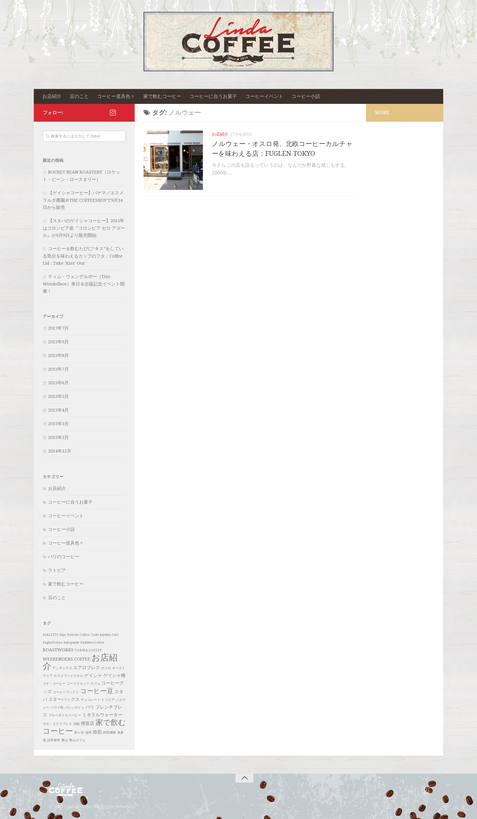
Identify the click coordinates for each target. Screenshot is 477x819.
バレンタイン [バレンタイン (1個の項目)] (74, 708)
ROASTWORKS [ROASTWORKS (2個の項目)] (58, 650)
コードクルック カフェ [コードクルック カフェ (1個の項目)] (83, 683)
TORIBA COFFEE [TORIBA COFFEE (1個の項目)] (88, 650)
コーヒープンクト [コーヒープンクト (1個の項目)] (66, 692)
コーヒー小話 (306, 96)
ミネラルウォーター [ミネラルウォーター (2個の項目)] (102, 715)
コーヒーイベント (264, 96)
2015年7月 (58, 369)
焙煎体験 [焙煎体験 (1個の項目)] (109, 732)
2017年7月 (58, 328)
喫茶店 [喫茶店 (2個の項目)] (87, 723)
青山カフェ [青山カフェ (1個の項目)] (77, 740)
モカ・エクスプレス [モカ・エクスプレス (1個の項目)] (57, 724)
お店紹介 (51, 96)
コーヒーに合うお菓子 (213, 96)
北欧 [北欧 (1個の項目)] (76, 724)
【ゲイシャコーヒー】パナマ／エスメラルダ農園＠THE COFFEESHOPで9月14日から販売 (83, 200)
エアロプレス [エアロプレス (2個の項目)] (86, 667)
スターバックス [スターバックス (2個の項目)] (64, 699)
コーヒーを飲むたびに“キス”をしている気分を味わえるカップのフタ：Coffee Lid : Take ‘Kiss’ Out (83, 256)
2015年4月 (58, 410)
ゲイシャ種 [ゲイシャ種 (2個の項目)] (114, 675)
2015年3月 (58, 423)
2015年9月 (58, 342)
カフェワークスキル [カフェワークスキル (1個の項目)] (68, 676)
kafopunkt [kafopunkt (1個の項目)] (71, 643)
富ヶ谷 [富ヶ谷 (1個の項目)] (79, 732)
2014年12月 (59, 451)
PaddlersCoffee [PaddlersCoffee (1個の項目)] (92, 643)
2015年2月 (58, 437)
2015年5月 (58, 396)
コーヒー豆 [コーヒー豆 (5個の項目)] (96, 691)
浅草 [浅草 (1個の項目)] (88, 732)
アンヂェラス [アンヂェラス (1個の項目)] (62, 668)
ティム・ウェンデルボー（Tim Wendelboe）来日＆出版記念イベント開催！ (84, 284)
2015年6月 (58, 382)
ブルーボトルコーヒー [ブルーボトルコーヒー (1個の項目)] (64, 715)
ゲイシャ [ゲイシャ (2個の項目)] (93, 675)
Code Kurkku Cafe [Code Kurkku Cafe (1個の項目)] (104, 635)
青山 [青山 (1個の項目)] (64, 740)
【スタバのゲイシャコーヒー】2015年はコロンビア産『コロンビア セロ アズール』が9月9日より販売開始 (84, 228)
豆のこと (79, 96)
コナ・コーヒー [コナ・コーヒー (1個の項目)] (54, 683)
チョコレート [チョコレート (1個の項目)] (90, 700)
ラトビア (57, 570)
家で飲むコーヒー (162, 96)
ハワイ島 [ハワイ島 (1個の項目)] (56, 708)
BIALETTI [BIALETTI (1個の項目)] (50, 635)
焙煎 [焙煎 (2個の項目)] (97, 732)
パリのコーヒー (63, 556)
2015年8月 (58, 355)
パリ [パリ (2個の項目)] (89, 707)
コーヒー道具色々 (116, 96)
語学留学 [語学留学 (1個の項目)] (53, 740)
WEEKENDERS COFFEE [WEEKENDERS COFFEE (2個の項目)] (66, 659)
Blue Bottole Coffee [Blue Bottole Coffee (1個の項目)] (74, 635)
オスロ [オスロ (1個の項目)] (106, 668)
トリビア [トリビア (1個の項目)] (108, 700)
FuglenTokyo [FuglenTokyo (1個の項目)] (53, 643)
